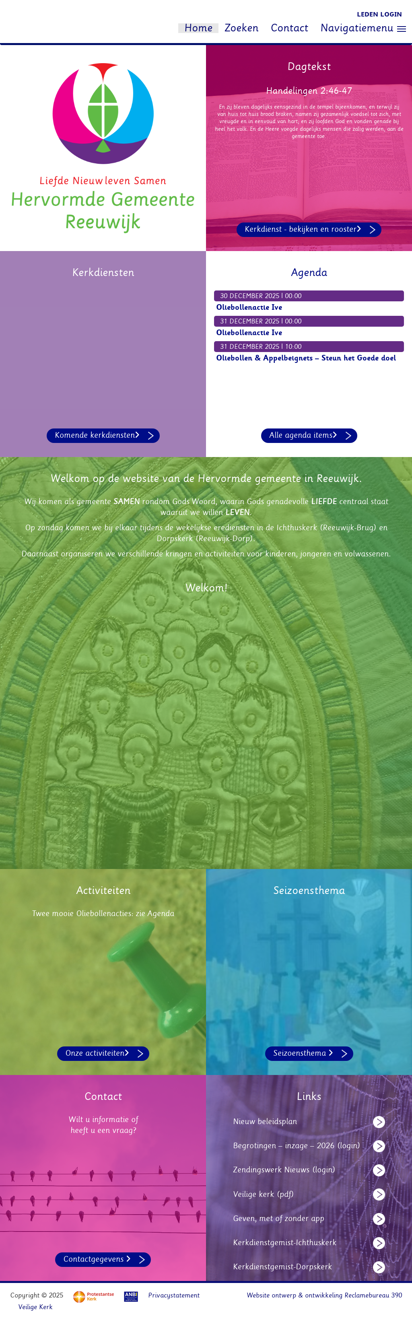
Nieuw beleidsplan (265, 1121)
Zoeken (241, 28)
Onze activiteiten (97, 1053)
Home (198, 28)
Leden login (379, 14)
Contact (289, 28)
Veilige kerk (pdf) (263, 1194)
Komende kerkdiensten (97, 435)
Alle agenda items (303, 435)
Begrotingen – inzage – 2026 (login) (296, 1146)
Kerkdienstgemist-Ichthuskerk (284, 1243)
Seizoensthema (303, 1053)
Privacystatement (174, 1295)
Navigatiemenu (363, 28)
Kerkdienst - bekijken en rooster (303, 229)
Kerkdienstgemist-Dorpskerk (282, 1267)
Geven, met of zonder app (278, 1218)
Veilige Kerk (35, 1307)
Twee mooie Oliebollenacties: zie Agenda (103, 913)
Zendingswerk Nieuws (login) (284, 1170)
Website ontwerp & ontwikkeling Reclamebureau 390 (324, 1295)
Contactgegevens (97, 1259)
